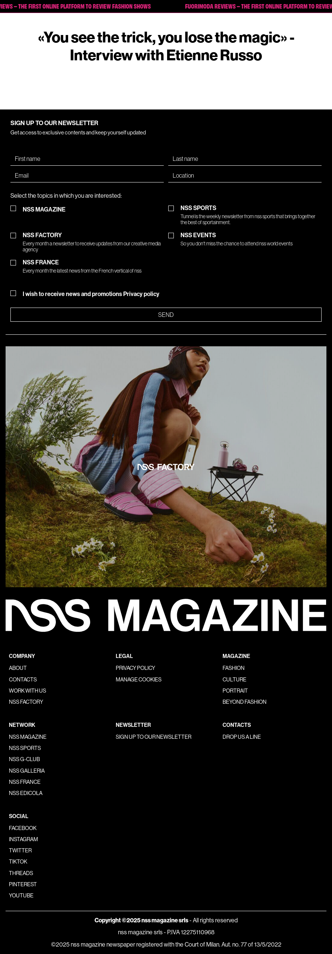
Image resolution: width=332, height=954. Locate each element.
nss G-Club (24, 759)
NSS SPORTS (251, 215)
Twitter (20, 850)
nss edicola (25, 793)
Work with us (27, 691)
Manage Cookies (139, 680)
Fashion (234, 668)
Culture (234, 680)
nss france (25, 782)
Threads (21, 873)
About (18, 668)
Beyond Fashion (244, 702)
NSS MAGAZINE (44, 210)
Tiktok (18, 862)
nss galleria (27, 771)
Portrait (235, 691)
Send (166, 314)
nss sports (25, 748)
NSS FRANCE (82, 266)
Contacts (23, 680)
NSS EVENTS (237, 239)
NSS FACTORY (93, 242)
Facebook (22, 828)
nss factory (26, 702)
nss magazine (28, 737)
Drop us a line (242, 737)
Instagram (23, 839)
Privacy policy (141, 294)
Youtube (21, 896)
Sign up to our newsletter (153, 737)
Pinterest (23, 884)
